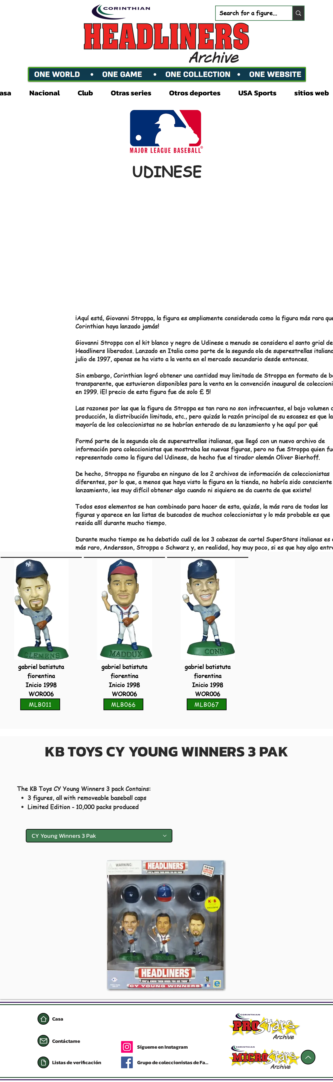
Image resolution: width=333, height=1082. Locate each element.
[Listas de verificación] (80, 1062)
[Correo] (43, 1041)
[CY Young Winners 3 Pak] (99, 835)
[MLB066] (123, 704)
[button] (49, 92)
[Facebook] (127, 1062)
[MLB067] (207, 704)
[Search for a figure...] (249, 13)
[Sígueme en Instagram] (184, 1047)
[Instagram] (127, 1047)
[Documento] (43, 1062)
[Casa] (43, 1019)
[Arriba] (308, 1057)
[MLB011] (40, 704)
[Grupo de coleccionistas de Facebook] (173, 1062)
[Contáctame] (73, 1041)
